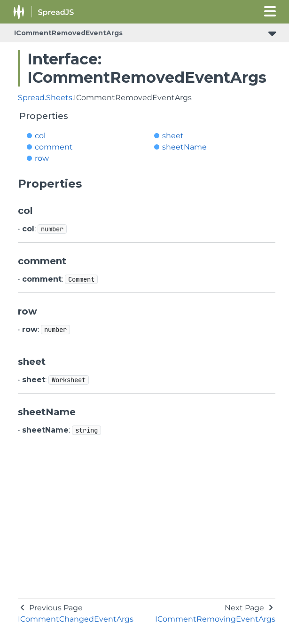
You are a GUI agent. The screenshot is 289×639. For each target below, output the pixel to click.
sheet (173, 135)
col (40, 135)
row (42, 158)
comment (54, 146)
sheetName (184, 146)
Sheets (59, 97)
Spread (31, 97)
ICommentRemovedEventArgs (68, 33)
